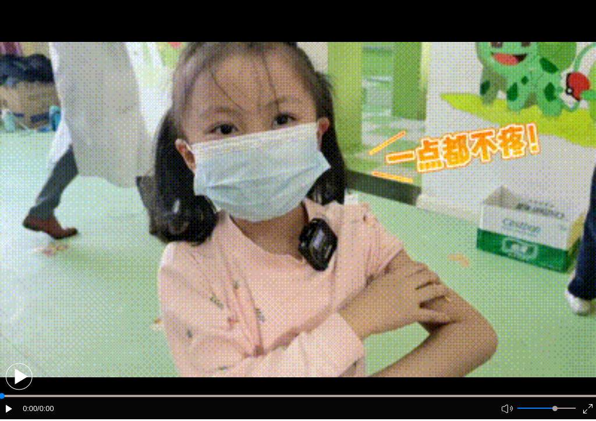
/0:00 (45, 408)
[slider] (555, 408)
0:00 (30, 408)
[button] (19, 376)
